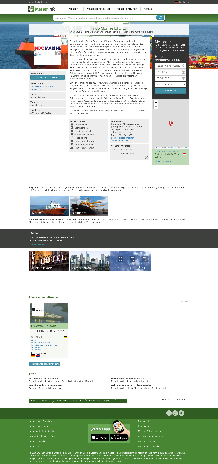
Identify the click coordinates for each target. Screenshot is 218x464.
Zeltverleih (36, 349)
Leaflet (158, 147)
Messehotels (35, 446)
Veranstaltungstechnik (41, 342)
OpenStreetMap (172, 147)
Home (33, 400)
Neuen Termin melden (47, 77)
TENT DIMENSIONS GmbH (48, 331)
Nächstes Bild (67, 313)
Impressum (143, 426)
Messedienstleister (98, 9)
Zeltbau (34, 340)
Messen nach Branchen (41, 421)
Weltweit (46, 400)
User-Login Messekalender (150, 436)
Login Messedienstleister (149, 446)
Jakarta (122, 400)
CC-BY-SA (186, 147)
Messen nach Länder (39, 426)
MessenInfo (41, 8)
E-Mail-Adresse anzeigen (42, 86)
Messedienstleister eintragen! (45, 364)
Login (30, 2)
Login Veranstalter (146, 441)
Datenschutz (144, 421)
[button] (170, 123)
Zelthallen (35, 347)
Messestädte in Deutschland (43, 431)
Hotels (148, 9)
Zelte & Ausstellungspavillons (45, 345)
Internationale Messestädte (42, 436)
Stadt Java (77, 400)
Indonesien (62, 400)
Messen (74, 9)
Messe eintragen (127, 9)
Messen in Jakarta (163, 161)
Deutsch (184, 2)
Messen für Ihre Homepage (151, 431)
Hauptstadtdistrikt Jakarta (101, 400)
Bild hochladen (37, 244)
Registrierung (41, 2)
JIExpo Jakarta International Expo (170, 151)
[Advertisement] (109, 177)
